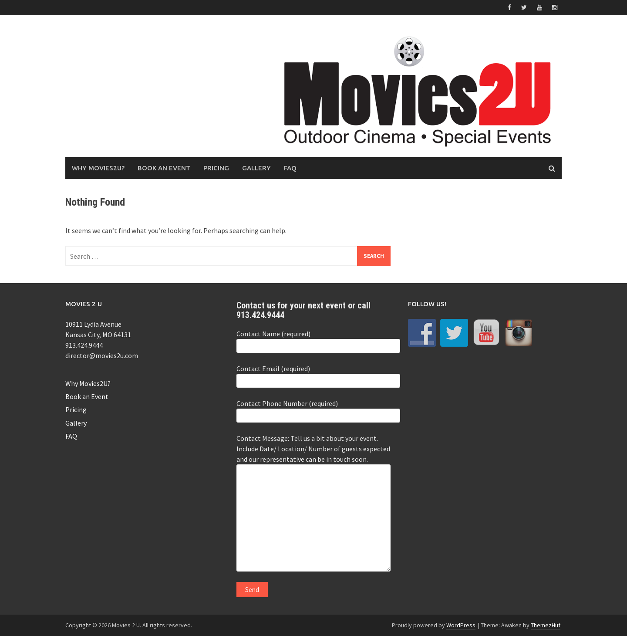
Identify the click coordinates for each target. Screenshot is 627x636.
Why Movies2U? (98, 168)
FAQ (290, 168)
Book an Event (164, 168)
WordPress (460, 625)
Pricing (216, 168)
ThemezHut (545, 625)
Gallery (256, 168)
